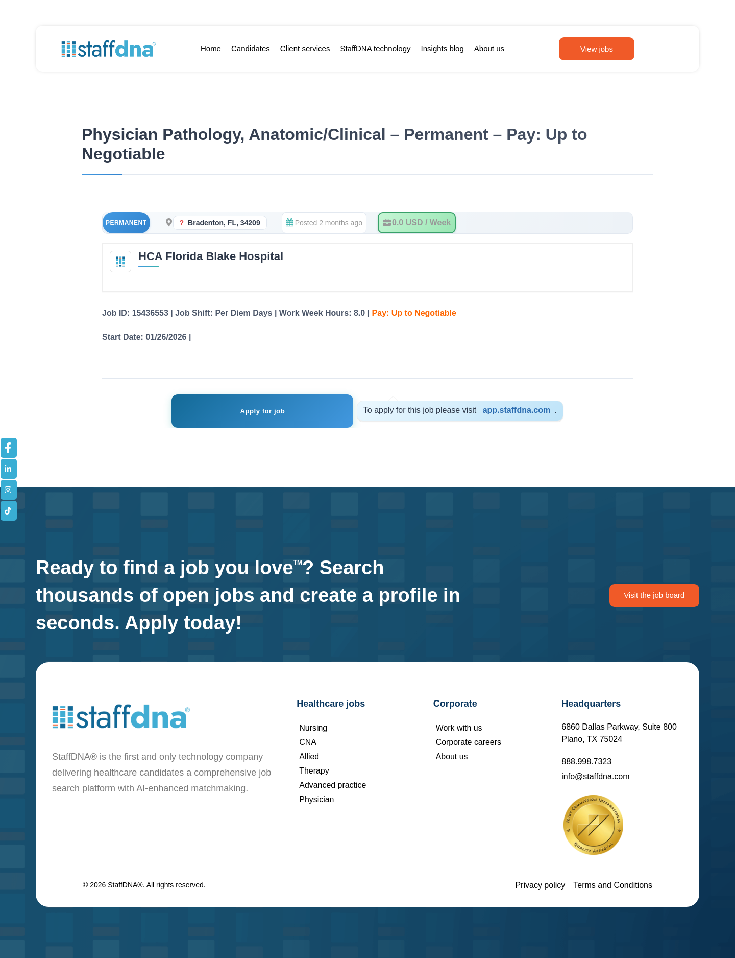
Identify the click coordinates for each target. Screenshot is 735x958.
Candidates (250, 48)
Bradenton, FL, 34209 (224, 223)
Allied (309, 756)
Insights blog (442, 48)
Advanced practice (332, 785)
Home (211, 48)
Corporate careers (469, 742)
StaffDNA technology (375, 48)
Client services (305, 48)
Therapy (314, 770)
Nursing (313, 727)
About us (489, 48)
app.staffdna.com (502, 410)
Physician (316, 799)
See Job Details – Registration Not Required (278, 337)
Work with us (459, 727)
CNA (307, 742)
